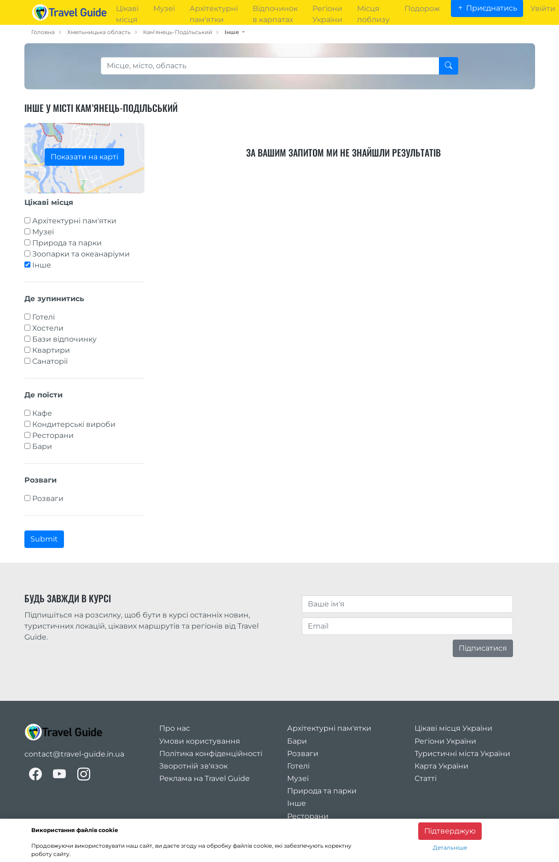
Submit (44, 539)
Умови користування (199, 741)
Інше (41, 265)
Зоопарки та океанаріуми (81, 254)
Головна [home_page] (43, 32)
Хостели (47, 328)
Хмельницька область (99, 32)
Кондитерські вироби (73, 424)
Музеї (43, 231)
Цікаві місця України (453, 728)
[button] (235, 32)
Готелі (43, 317)
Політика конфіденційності (210, 753)
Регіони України (445, 741)
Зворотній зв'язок (193, 766)
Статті (426, 778)
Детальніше (450, 847)
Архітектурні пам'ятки (74, 220)
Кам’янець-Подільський (177, 32)
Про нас (174, 728)
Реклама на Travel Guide (204, 778)
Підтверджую (450, 831)
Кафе (42, 413)
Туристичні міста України (462, 753)
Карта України (441, 766)
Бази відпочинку (64, 339)
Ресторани (53, 435)
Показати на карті (84, 156)
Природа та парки (67, 243)
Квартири (51, 350)
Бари (42, 446)
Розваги (47, 498)
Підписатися (483, 648)
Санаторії (50, 361)
